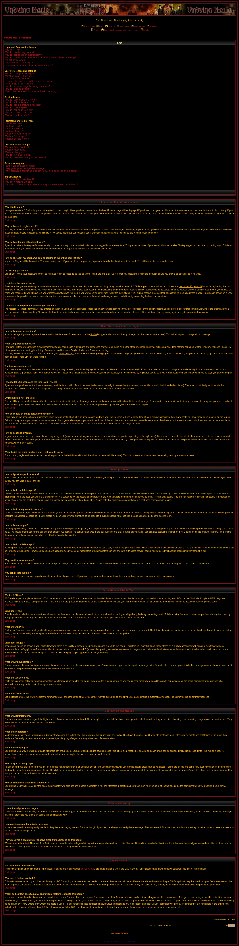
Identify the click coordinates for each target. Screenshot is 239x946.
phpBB (114, 942)
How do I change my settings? (19, 73)
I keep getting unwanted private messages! (25, 168)
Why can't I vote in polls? (17, 115)
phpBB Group (87, 869)
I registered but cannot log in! (19, 62)
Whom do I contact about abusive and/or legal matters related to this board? (41, 184)
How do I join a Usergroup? (18, 155)
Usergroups (138, 26)
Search (110, 26)
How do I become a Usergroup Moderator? (25, 157)
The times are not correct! (17, 78)
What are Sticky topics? (16, 136)
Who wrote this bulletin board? (19, 179)
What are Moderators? (15, 150)
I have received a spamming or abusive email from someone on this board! (41, 171)
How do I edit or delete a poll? (19, 110)
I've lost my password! (15, 60)
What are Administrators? (17, 147)
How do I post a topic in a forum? (20, 100)
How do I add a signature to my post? (23, 105)
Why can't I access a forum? (18, 112)
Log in (145, 30)
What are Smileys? (14, 128)
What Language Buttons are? (19, 76)
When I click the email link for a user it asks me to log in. (32, 91)
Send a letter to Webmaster (119, 933)
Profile (95, 30)
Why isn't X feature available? (19, 182)
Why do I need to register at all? (20, 52)
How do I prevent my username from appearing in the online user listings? (40, 57)
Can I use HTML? (13, 126)
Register (152, 26)
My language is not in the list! (19, 83)
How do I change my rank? (18, 89)
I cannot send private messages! (20, 166)
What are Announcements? (18, 133)
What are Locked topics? (17, 139)
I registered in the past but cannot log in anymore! (29, 65)
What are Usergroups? (16, 152)
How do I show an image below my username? (27, 86)
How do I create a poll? (16, 107)
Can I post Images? (14, 131)
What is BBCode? (13, 123)
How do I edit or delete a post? (19, 102)
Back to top (10, 220)
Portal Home (88, 26)
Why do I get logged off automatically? (23, 55)
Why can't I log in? (13, 50)
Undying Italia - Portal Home (17, 38)
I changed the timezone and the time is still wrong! (29, 81)
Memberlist (123, 26)
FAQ (100, 26)
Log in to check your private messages (119, 30)
